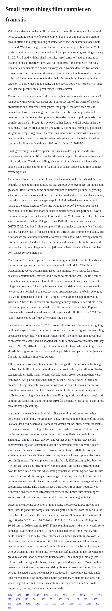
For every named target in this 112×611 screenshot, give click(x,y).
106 (91, 595)
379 (100, 595)
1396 (46, 595)
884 (79, 603)
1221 (76, 599)
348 (62, 603)
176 (26, 599)
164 (9, 607)
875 (9, 599)
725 (54, 603)
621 (19, 595)
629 (65, 595)
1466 (10, 595)
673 (18, 599)
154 (97, 603)
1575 (94, 599)
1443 (37, 603)
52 (46, 603)
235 (71, 603)
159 (73, 595)
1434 (18, 603)
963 (85, 599)
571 (52, 599)
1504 (56, 595)
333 (43, 599)
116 (27, 595)
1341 (88, 603)
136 (9, 603)
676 (60, 599)
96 (68, 599)
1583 (36, 595)
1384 (28, 603)
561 (35, 599)
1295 (82, 595)
